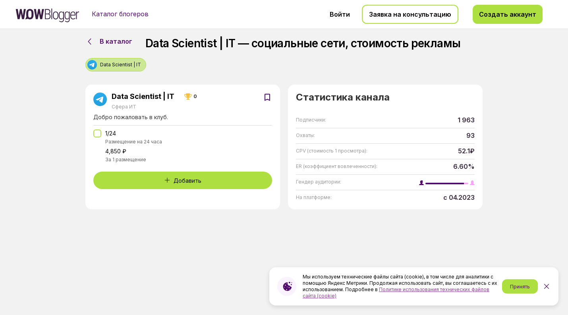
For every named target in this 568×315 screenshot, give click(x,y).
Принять (520, 287)
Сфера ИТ (124, 107)
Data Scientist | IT (143, 96)
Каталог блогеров (120, 14)
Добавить (182, 180)
